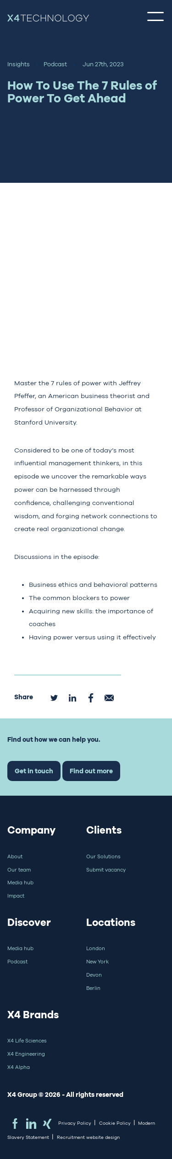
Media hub (20, 882)
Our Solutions (103, 856)
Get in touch (34, 771)
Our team (19, 869)
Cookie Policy (115, 1123)
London (95, 948)
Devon (94, 975)
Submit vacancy (106, 869)
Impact (15, 895)
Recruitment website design (88, 1137)
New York (97, 961)
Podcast (17, 961)
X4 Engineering (26, 1054)
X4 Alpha (18, 1067)
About (14, 856)
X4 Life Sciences (27, 1040)
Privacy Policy (74, 1123)
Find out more (91, 771)
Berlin (93, 988)
